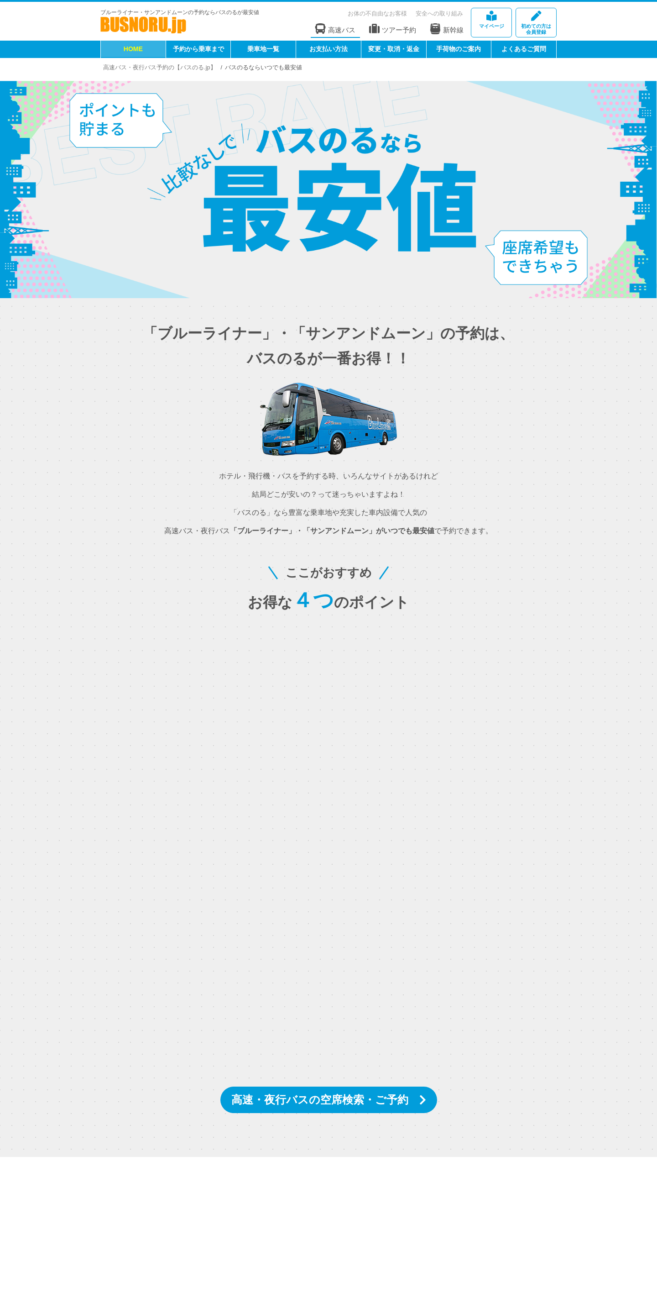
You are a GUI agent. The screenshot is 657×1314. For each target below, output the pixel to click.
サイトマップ (526, 1246)
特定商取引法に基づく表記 (329, 1246)
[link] (485, 1281)
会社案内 (150, 1246)
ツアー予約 (392, 29)
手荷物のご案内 (458, 49)
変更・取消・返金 (393, 49)
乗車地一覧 (263, 49)
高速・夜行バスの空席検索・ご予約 (319, 1099)
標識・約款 (264, 1246)
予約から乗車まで (198, 49)
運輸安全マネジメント (205, 1246)
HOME (133, 49)
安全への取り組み (439, 13)
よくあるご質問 (523, 49)
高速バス (335, 29)
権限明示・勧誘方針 (406, 1246)
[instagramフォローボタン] (271, 1201)
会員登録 (536, 23)
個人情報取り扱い (470, 1246)
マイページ (491, 20)
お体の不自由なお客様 (377, 13)
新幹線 (447, 28)
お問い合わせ (124, 1254)
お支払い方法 (328, 49)
